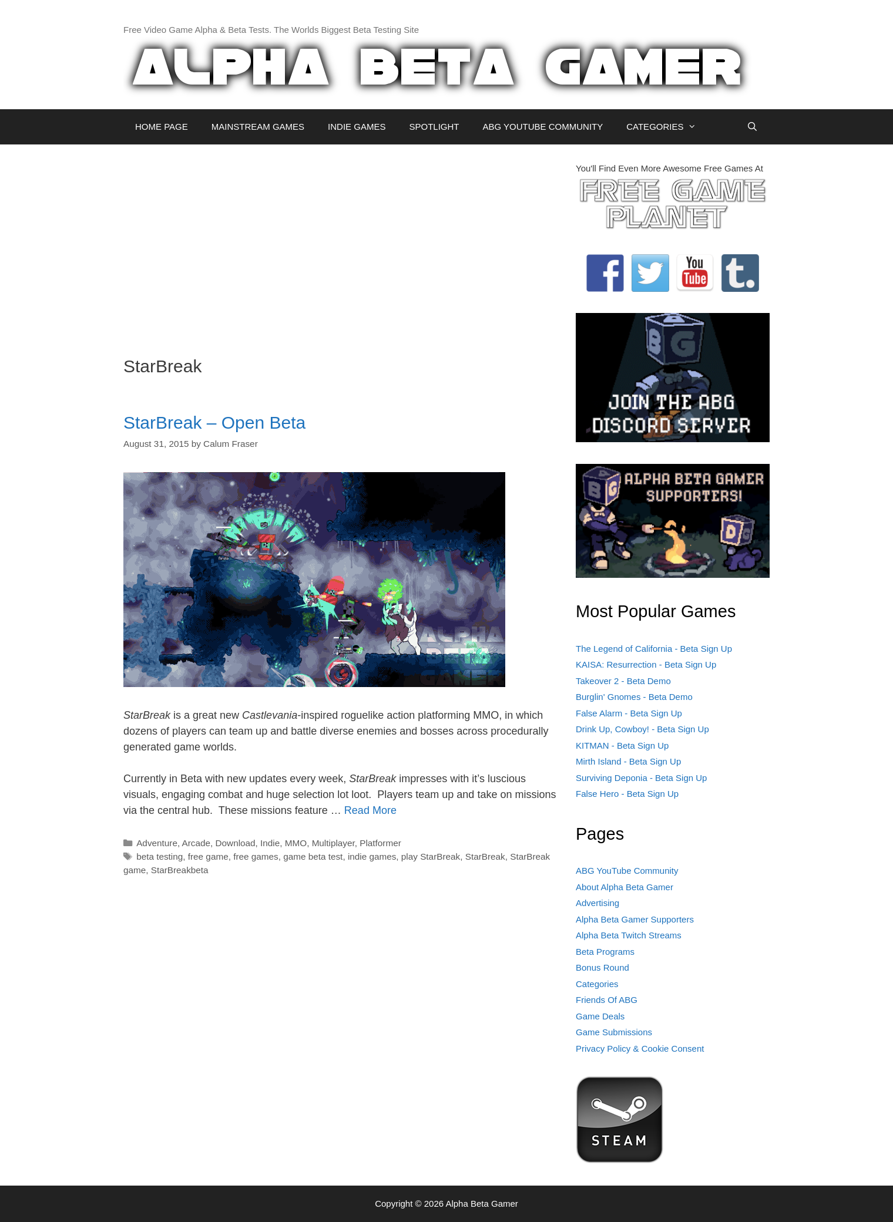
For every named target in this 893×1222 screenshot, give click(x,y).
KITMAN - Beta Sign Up (622, 745)
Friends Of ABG (606, 1000)
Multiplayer (333, 843)
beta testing (159, 856)
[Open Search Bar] (752, 126)
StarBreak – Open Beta (214, 422)
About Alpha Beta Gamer (624, 887)
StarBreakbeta (180, 870)
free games (255, 856)
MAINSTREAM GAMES (258, 127)
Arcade (196, 843)
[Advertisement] (340, 244)
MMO (296, 843)
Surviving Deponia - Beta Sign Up (641, 778)
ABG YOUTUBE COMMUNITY (542, 127)
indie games (372, 856)
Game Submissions (614, 1032)
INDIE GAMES (356, 127)
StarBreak (485, 856)
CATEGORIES (667, 126)
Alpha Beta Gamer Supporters (635, 919)
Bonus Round (602, 967)
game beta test (313, 856)
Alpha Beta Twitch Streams (629, 935)
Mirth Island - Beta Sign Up (628, 761)
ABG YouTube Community (627, 871)
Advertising (597, 903)
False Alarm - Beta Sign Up (629, 713)
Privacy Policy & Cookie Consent (640, 1048)
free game (208, 856)
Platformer (380, 843)
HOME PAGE (161, 127)
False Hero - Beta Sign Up (627, 794)
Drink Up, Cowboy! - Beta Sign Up (642, 729)
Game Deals (600, 1016)
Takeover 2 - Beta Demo (623, 681)
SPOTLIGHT (434, 127)
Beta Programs (605, 952)
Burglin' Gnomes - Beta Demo (634, 697)
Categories (597, 984)
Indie (270, 843)
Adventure (156, 843)
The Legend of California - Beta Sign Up (654, 649)
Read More (370, 810)
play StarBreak (430, 856)
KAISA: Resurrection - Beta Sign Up (646, 664)
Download (236, 843)
